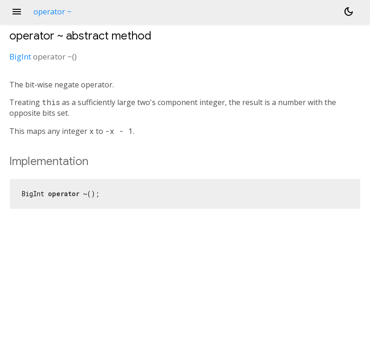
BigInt (20, 56)
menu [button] (16, 11)
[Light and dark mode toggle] (348, 11)
